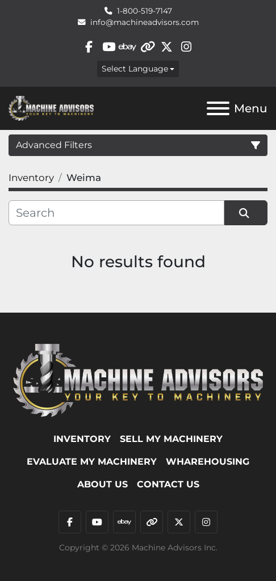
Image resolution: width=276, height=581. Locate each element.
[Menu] (218, 108)
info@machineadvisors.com (144, 22)
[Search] (116, 212)
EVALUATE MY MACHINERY (92, 461)
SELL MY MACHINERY (171, 438)
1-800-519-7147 (144, 10)
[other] (147, 46)
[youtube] (108, 46)
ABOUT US (102, 484)
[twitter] (166, 46)
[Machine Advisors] (138, 379)
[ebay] (128, 46)
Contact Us (168, 484)
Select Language (135, 69)
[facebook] (89, 46)
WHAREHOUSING (207, 461)
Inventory (82, 438)
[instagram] (186, 46)
